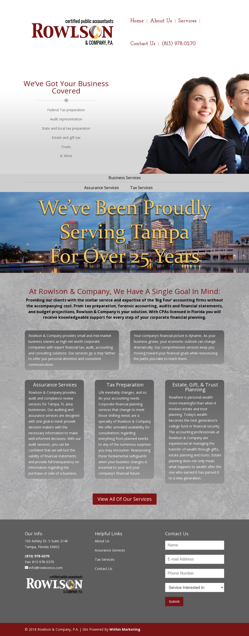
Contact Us (142, 44)
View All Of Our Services (125, 499)
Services (187, 21)
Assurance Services (101, 187)
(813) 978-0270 (179, 44)
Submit (174, 601)
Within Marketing (124, 629)
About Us (161, 21)
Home (137, 21)
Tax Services (141, 187)
